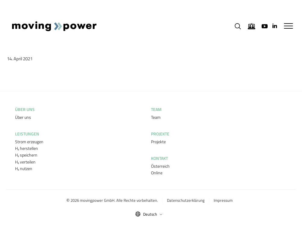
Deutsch (152, 214)
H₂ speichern (26, 155)
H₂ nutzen (23, 168)
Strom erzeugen (29, 141)
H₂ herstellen (26, 148)
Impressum (223, 200)
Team (156, 117)
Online (156, 173)
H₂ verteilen (25, 162)
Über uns (23, 117)
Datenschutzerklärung (186, 200)
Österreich (160, 166)
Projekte (158, 141)
